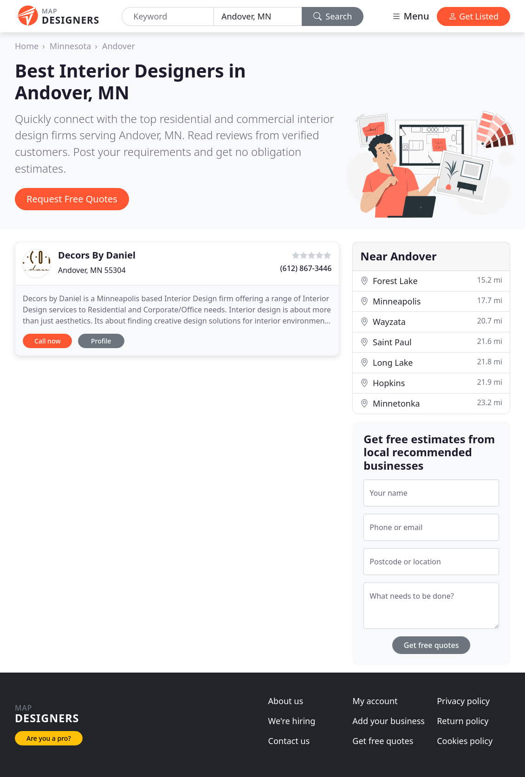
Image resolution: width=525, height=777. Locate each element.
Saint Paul (431, 342)
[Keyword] (168, 16)
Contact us (289, 740)
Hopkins (431, 382)
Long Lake (431, 362)
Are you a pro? (48, 738)
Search (332, 16)
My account (374, 700)
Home (27, 46)
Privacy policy (463, 700)
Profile (101, 341)
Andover (118, 46)
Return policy (462, 720)
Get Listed (473, 16)
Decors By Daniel (97, 255)
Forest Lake (431, 280)
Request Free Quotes (71, 199)
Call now (47, 341)
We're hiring (292, 720)
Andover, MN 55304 (92, 270)
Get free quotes (431, 645)
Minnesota (70, 46)
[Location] (258, 16)
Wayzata (431, 321)
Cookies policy (465, 740)
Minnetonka (431, 403)
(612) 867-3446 (306, 268)
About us (286, 700)
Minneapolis (431, 301)
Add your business (388, 720)
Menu (410, 16)
